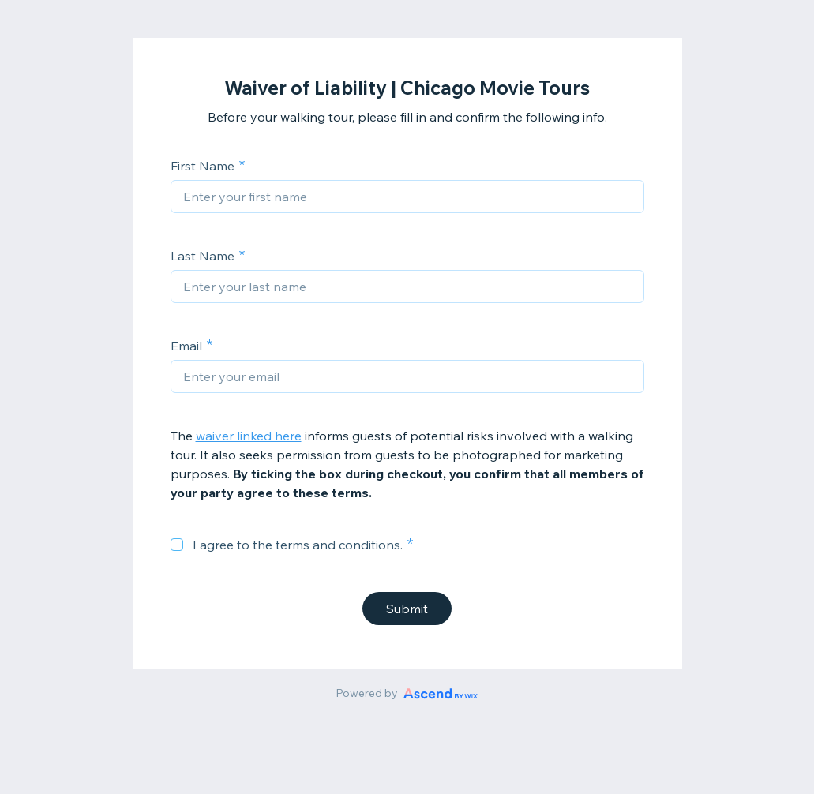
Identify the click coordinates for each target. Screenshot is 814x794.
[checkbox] (177, 544)
